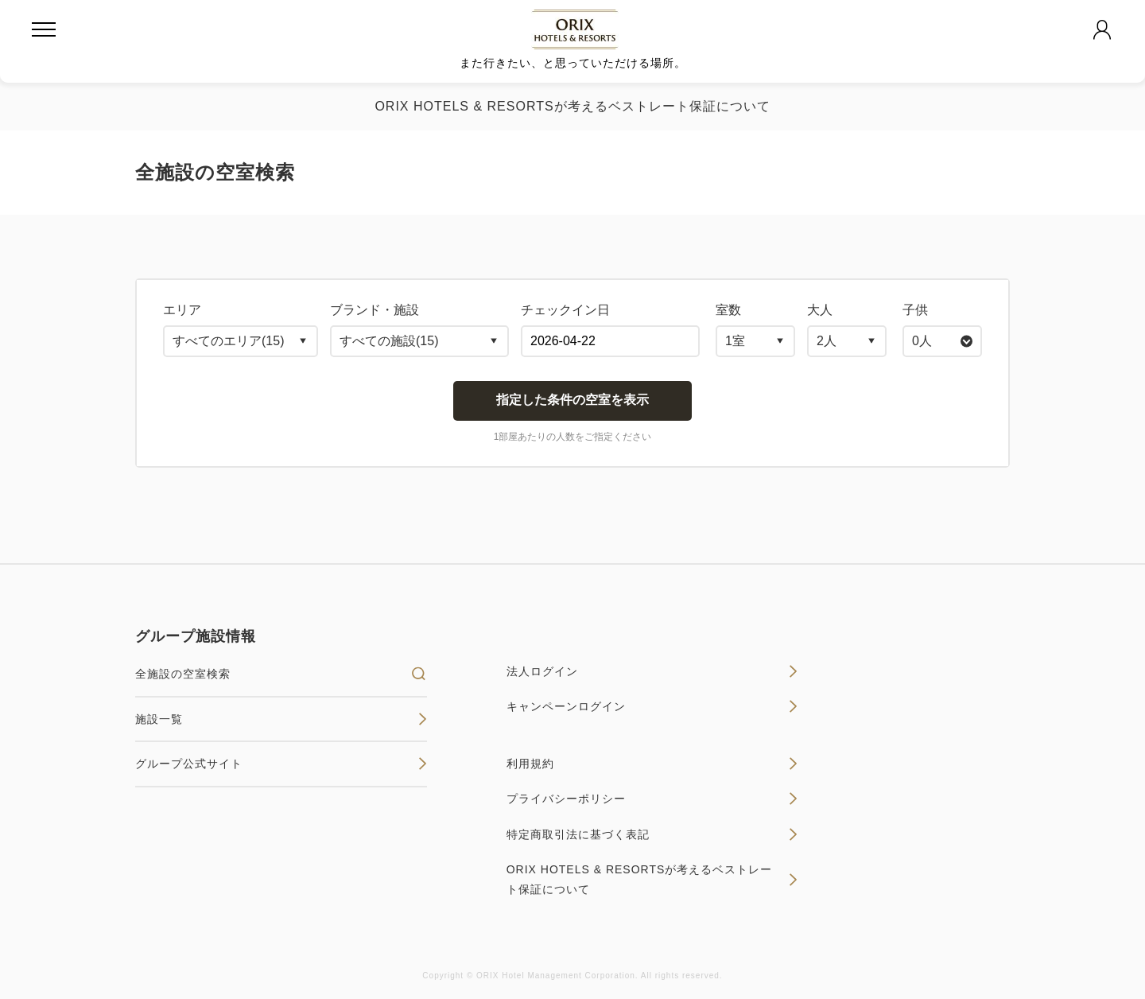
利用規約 (652, 764)
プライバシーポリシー (652, 799)
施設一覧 (281, 719)
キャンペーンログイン (652, 706)
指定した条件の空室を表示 (572, 399)
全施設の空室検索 (281, 674)
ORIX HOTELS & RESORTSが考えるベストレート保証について (572, 106)
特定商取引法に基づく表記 (652, 834)
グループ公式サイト (281, 764)
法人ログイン (652, 671)
